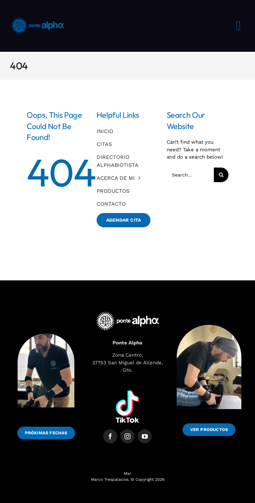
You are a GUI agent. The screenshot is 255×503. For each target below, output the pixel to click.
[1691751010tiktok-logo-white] (127, 393)
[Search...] (190, 175)
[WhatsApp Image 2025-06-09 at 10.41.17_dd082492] (209, 320)
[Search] (221, 175)
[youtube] (145, 436)
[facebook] (110, 436)
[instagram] (127, 436)
